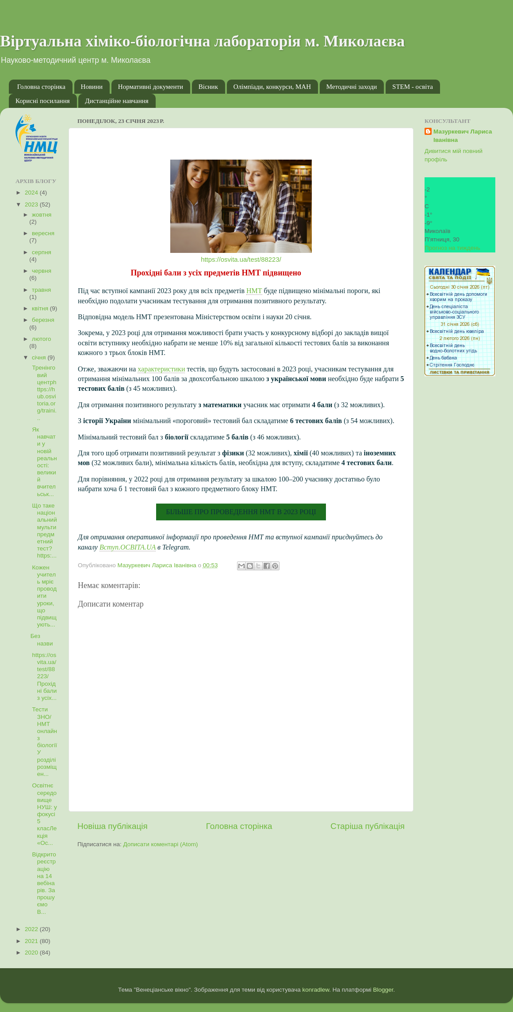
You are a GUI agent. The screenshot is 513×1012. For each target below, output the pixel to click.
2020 (32, 952)
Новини (92, 86)
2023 (32, 204)
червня (41, 270)
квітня (41, 308)
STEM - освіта (412, 86)
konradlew (315, 989)
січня (39, 357)
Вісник (208, 86)
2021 (32, 941)
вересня (43, 233)
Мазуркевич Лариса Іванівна (462, 135)
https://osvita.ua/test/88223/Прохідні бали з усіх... (44, 676)
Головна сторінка (41, 86)
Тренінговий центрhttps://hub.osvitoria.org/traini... (44, 392)
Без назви (42, 639)
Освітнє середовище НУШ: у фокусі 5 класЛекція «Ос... (44, 814)
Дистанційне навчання (116, 100)
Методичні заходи (351, 86)
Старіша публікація (367, 826)
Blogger (383, 989)
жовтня (41, 214)
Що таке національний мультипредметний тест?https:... (44, 530)
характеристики (161, 369)
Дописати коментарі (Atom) (160, 844)
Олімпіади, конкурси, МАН (272, 86)
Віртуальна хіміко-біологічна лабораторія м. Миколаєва (202, 41)
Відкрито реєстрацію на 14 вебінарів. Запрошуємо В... (43, 883)
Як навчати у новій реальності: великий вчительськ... (44, 461)
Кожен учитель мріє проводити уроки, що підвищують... (44, 596)
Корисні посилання (42, 100)
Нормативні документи (150, 86)
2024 (32, 192)
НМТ (254, 290)
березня (43, 320)
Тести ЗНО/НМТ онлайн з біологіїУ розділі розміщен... (44, 741)
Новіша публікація (112, 826)
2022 (32, 929)
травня (41, 289)
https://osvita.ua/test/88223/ (241, 259)
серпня (41, 252)
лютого (41, 339)
